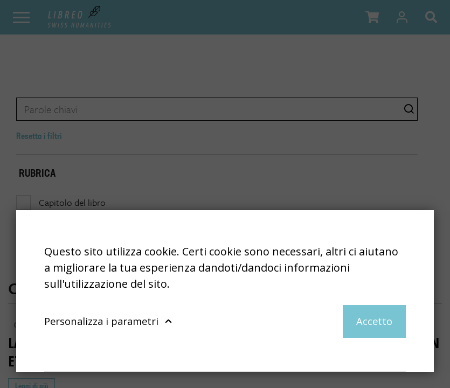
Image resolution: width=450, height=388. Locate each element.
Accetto (374, 321)
